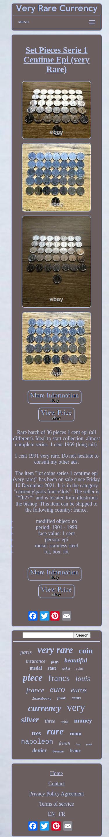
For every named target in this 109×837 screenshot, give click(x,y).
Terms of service (56, 804)
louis (83, 678)
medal (36, 668)
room (75, 733)
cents (76, 698)
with (64, 722)
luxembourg (41, 698)
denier (39, 750)
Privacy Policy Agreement (56, 794)
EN (51, 814)
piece (33, 677)
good (89, 744)
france (35, 690)
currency (44, 708)
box (78, 744)
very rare (55, 650)
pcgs (55, 661)
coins (79, 668)
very (76, 707)
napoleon (37, 742)
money (83, 720)
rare (55, 731)
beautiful (76, 660)
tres (36, 733)
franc (75, 750)
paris (26, 652)
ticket (66, 668)
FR (62, 814)
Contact (57, 783)
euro (57, 689)
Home (56, 773)
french (64, 743)
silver (30, 719)
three (50, 721)
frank (61, 698)
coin (86, 650)
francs (58, 678)
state (52, 668)
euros (79, 690)
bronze (58, 751)
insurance (35, 661)
